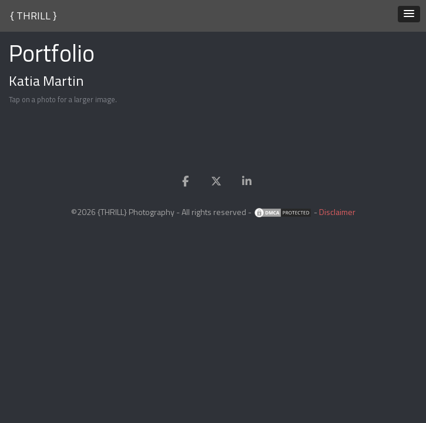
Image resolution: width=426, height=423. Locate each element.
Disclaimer (337, 212)
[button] (409, 14)
